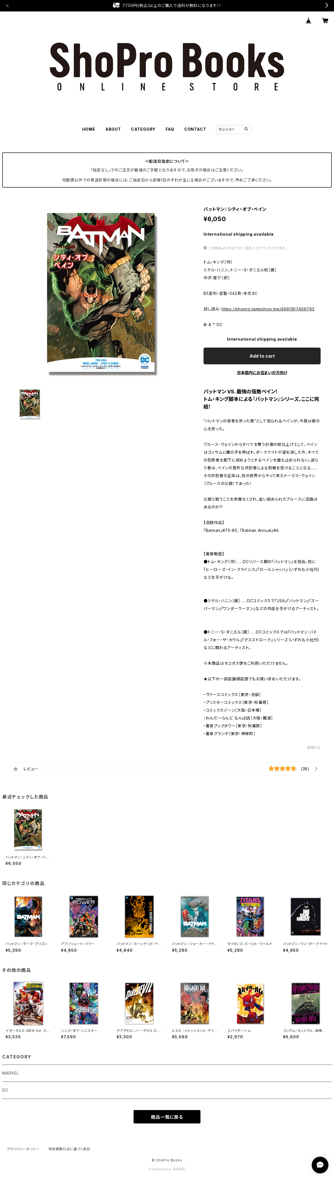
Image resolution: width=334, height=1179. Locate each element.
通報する (314, 747)
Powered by (167, 1169)
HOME (88, 129)
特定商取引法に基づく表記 (69, 1149)
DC (5, 1090)
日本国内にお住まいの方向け (262, 372)
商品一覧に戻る (167, 1117)
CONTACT (195, 129)
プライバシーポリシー (23, 1149)
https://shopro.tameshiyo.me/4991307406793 (268, 309)
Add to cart (262, 356)
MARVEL (10, 1073)
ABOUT (113, 129)
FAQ (170, 129)
